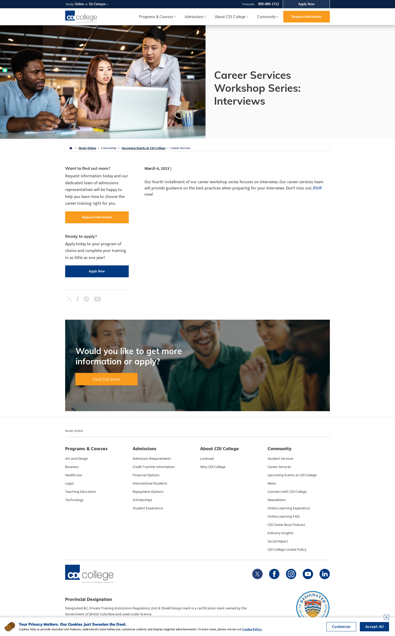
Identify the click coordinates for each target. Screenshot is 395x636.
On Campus (97, 4)
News (272, 483)
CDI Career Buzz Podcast (286, 524)
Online (79, 4)
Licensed (207, 458)
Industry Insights (280, 533)
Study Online (87, 148)
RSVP (317, 188)
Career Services (181, 148)
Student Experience (148, 508)
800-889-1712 (268, 4)
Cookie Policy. (252, 629)
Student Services (280, 458)
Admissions (194, 16)
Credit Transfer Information (154, 467)
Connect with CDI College (287, 491)
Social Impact (278, 541)
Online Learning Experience (289, 508)
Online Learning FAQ (284, 516)
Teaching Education (80, 491)
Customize (341, 626)
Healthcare (73, 475)
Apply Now (306, 4)
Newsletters (277, 500)
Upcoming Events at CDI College (143, 148)
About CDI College (230, 16)
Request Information (307, 17)
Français (248, 4)
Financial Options (146, 475)
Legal (69, 483)
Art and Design (76, 458)
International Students (150, 483)
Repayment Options (148, 491)
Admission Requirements (152, 458)
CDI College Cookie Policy (287, 549)
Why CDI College (212, 467)
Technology (74, 500)
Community (266, 16)
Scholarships (142, 500)
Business (72, 467)
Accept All (374, 626)
